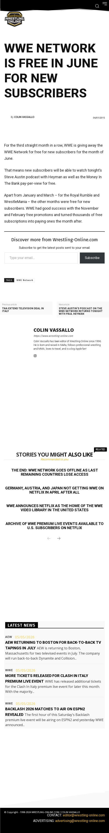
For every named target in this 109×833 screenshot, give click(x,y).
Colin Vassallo (24, 117)
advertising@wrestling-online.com (80, 821)
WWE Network (24, 280)
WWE (9, 670)
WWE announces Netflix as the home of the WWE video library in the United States (54, 508)
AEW (8, 636)
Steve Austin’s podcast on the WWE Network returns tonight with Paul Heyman (81, 311)
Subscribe (92, 258)
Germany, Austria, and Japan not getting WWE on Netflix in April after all (54, 490)
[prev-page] (49, 538)
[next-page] (59, 538)
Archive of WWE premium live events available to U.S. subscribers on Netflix (55, 525)
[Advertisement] (54, 130)
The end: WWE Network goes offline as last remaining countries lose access (54, 472)
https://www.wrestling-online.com (53, 335)
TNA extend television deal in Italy (23, 310)
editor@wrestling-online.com (84, 815)
